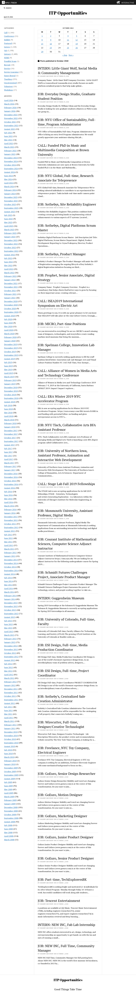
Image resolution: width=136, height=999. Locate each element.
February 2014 (10, 595)
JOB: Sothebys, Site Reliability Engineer (67, 204)
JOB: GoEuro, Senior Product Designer (66, 858)
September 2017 (11, 441)
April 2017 (8, 459)
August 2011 (9, 703)
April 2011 (8, 717)
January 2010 (10, 764)
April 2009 (8, 793)
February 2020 (10, 337)
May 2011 (8, 714)
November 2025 (11, 118)
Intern (57, 22)
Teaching (8, 79)
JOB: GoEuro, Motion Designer (60, 795)
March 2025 (9, 147)
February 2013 (10, 638)
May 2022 (8, 265)
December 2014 (11, 559)
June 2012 (8, 667)
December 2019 (11, 344)
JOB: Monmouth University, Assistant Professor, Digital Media (65, 512)
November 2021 (11, 287)
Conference (9, 36)
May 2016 (8, 498)
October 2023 (10, 204)
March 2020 (9, 333)
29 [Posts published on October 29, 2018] (42, 51)
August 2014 (9, 574)
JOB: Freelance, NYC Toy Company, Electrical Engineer (64, 750)
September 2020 (11, 312)
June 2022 (8, 262)
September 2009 (11, 775)
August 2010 (9, 746)
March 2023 (9, 229)
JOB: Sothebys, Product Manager (62, 254)
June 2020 (8, 323)
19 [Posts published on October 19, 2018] (77, 44)
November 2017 (11, 434)
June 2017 (8, 452)
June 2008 (8, 829)
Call (50, 22)
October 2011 (10, 696)
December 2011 (11, 689)
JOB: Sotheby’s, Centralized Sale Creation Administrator (61, 698)
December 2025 (11, 114)
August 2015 (9, 531)
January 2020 (10, 340)
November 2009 (11, 768)
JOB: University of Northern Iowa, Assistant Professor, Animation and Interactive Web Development (64, 455)
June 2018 (8, 409)
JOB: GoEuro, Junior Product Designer (65, 837)
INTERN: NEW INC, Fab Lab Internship (66, 924)
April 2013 (8, 631)
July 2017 (8, 448)
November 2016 (11, 477)
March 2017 (9, 463)
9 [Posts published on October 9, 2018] (50, 40)
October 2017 (10, 437)
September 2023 (11, 208)
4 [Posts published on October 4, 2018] (67, 36)
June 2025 (8, 136)
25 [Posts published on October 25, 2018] (68, 48)
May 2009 (8, 789)
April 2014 (8, 588)
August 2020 (9, 315)
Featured (8, 43)
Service (7, 68)
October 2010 (10, 739)
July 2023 (8, 215)
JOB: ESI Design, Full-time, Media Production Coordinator (62, 647)
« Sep (65, 55)
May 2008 (8, 832)
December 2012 (11, 646)
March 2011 (9, 721)
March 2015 (9, 549)
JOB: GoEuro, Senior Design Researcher (66, 773)
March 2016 (9, 506)
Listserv (7, 54)
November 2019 (11, 348)
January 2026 (10, 111)
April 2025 (8, 143)
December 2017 (11, 430)
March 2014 (9, 592)
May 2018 (8, 412)
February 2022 (10, 276)
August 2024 (9, 172)
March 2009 (9, 796)
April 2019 (8, 373)
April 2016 (8, 502)
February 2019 (10, 380)
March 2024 (9, 186)
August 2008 (9, 821)
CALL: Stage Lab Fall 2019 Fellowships (66, 484)
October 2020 (10, 308)
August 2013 (9, 617)
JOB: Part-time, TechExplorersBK (62, 879)
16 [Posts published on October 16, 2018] (51, 44)
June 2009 (8, 786)
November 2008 (11, 811)
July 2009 (8, 782)
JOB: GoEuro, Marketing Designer (62, 816)
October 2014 (10, 567)
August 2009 (9, 778)
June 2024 (8, 175)
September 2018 (11, 398)
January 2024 (10, 193)
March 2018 (9, 419)
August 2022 (9, 254)
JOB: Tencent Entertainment (59, 900)
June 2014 (8, 581)
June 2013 (8, 624)
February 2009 (10, 800)
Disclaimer (67, 22)
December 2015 (11, 516)
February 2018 (10, 423)
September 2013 (11, 613)
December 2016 (11, 473)
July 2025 (8, 132)
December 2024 (11, 157)
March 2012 (9, 678)
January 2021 (10, 297)
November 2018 (11, 391)
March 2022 (9, 272)
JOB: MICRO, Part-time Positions (62, 324)
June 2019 (8, 366)
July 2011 (8, 707)
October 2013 (10, 610)
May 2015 (8, 541)
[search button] (7, 8)
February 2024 (10, 190)
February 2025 (10, 150)
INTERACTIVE (127, 3)
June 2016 (8, 495)
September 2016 (11, 484)
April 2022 (8, 269)
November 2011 (11, 692)
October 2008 (10, 814)
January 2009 (10, 803)
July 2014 (8, 577)
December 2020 (11, 301)
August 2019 (9, 358)
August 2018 (9, 402)
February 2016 (10, 509)
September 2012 (11, 656)
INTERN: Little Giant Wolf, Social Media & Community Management (67, 70)
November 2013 (11, 606)
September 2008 (11, 818)
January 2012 (10, 685)
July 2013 (8, 620)
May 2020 (8, 326)
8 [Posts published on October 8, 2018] (42, 40)
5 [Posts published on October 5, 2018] (76, 36)
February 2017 (10, 466)
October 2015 (10, 524)
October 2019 (10, 351)
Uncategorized (10, 82)
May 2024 (8, 179)
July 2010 (8, 750)
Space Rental (9, 75)
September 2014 (11, 570)
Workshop (8, 90)
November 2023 (11, 201)
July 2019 (8, 362)
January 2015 (10, 556)
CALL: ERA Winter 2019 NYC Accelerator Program (59, 398)
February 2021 (10, 294)
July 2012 (8, 663)
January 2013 (10, 642)
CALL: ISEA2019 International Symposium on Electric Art (60, 303)
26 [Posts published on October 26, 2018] (77, 48)
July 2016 (8, 491)
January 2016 (10, 513)
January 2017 (10, 470)
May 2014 (8, 585)
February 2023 (10, 233)
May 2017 (8, 455)
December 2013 (11, 602)
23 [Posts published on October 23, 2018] (51, 48)
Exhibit (7, 39)
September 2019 (11, 355)
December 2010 (11, 732)
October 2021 (10, 290)
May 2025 (8, 140)
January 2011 (10, 728)
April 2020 (8, 330)
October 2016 (10, 480)
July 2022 (8, 258)
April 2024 (8, 183)
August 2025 (9, 129)
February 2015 (10, 552)
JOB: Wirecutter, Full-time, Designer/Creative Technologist (61, 724)
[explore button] (119, 2)
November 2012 (11, 649)
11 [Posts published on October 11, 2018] (68, 40)
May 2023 (8, 222)
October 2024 (10, 165)
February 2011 (10, 725)
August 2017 (9, 445)
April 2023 (8, 226)
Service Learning (11, 72)
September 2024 (11, 168)
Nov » (71, 55)
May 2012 (8, 671)
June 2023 (8, 218)
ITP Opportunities (68, 13)
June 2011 (8, 710)
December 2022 (11, 240)
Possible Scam (10, 61)
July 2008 (8, 825)
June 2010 (8, 753)
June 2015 (8, 538)
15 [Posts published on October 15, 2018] (42, 44)
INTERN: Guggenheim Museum (61, 598)
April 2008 (8, 836)
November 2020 (11, 305)
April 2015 (8, 545)
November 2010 (11, 735)
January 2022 (10, 279)
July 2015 (8, 534)
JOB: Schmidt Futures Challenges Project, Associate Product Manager (64, 574)
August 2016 (9, 488)
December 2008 (11, 807)
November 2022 (11, 244)
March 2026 (9, 104)
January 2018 (10, 427)
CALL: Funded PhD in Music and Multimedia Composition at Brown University (63, 150)
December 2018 (11, 387)
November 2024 (11, 161)
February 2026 (10, 107)
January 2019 (10, 384)
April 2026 (8, 100)
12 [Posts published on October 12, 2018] (77, 40)
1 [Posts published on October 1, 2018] (42, 36)
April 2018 (8, 416)
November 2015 (11, 520)
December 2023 (11, 197)
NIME (6, 57)
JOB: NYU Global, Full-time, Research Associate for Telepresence (65, 177)
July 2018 (8, 405)
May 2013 (8, 628)
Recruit (7, 65)
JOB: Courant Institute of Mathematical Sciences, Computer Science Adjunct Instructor (67, 544)
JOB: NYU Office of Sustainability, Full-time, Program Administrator (67, 121)
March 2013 (9, 635)
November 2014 (11, 563)
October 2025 (10, 122)
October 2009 (10, 771)
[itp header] (68, 2)
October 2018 (10, 394)
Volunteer (8, 86)
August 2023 (9, 211)
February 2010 (10, 760)
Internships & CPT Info (83, 22)
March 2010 (9, 757)
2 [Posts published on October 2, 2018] (50, 36)
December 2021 (11, 283)
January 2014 (10, 599)
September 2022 (11, 251)
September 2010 (11, 742)
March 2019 (9, 376)
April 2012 (8, 674)
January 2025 (10, 154)
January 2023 (10, 236)
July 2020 (8, 319)
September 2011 (11, 699)
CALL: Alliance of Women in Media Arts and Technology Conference (67, 372)
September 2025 (11, 125)
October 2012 (10, 653)
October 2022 (10, 247)
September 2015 (11, 527)
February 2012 (10, 681)
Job (45, 22)
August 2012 (9, 660)
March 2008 (9, 839)
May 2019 (8, 369)
